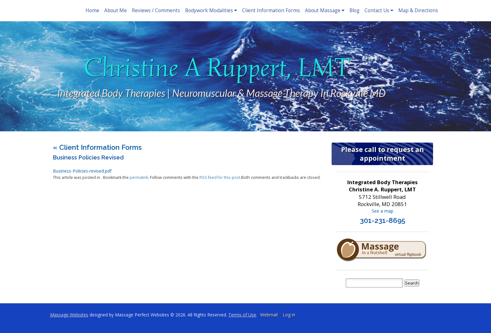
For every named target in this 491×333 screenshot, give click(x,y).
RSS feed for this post (219, 177)
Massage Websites (69, 315)
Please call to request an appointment (382, 154)
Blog (354, 10)
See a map (382, 211)
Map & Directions (418, 10)
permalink (139, 177)
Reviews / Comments (156, 10)
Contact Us (378, 10)
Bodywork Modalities (211, 10)
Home (92, 10)
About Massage (324, 10)
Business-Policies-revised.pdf (82, 171)
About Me (115, 10)
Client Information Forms (271, 10)
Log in (289, 315)
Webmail (269, 315)
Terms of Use (242, 315)
